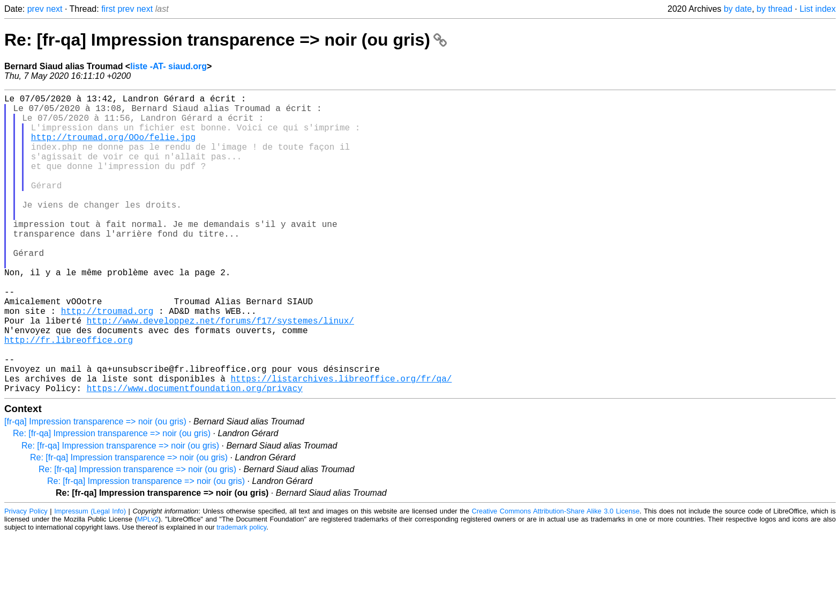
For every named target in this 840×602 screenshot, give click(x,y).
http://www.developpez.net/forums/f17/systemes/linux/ (220, 372)
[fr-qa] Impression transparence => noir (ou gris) (95, 488)
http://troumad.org (107, 360)
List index (817, 8)
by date (738, 8)
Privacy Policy (26, 578)
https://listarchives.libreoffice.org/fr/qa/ (341, 443)
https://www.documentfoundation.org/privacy (195, 454)
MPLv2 (148, 586)
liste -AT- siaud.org (168, 66)
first (108, 8)
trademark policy (241, 594)
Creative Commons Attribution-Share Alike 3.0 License (556, 578)
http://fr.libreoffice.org (68, 395)
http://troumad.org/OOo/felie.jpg (113, 147)
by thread (774, 8)
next (54, 8)
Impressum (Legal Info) (90, 578)
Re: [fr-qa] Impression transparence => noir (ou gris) (225, 39)
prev (35, 8)
